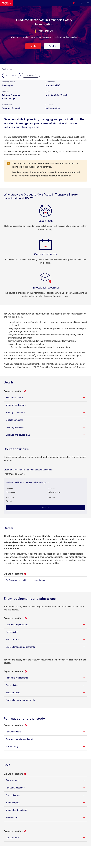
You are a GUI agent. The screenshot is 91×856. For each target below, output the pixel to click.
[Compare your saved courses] (75, 3)
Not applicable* (53, 85)
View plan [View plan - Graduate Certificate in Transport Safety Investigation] (45, 507)
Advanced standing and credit (20, 739)
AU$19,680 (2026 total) (56, 95)
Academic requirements (17, 625)
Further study (12, 747)
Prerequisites (12, 632)
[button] (81, 3)
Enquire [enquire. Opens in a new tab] (52, 46)
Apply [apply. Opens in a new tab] (33, 46)
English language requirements (20, 647)
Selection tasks (13, 639)
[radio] (31, 75)
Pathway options (13, 732)
